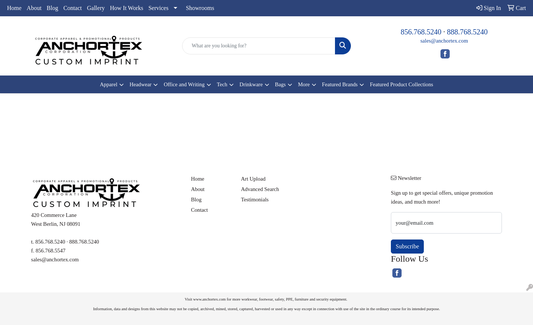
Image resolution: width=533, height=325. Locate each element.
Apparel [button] (108, 84)
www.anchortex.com (209, 299)
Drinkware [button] (251, 84)
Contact (72, 8)
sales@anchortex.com (444, 41)
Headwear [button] (140, 84)
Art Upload (253, 179)
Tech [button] (222, 84)
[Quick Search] (258, 45)
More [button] (304, 84)
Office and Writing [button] (184, 84)
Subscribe (407, 246)
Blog (52, 8)
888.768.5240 (467, 32)
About (34, 8)
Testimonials (255, 199)
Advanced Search (260, 189)
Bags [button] (280, 84)
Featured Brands (340, 84)
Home (14, 8)
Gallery (96, 8)
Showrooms (200, 8)
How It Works (126, 8)
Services (158, 8)
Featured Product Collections (401, 84)
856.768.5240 (421, 32)
